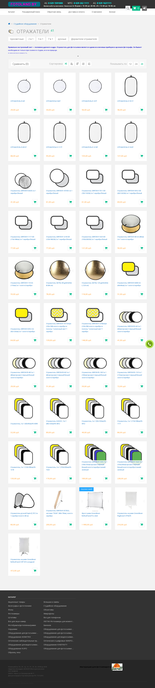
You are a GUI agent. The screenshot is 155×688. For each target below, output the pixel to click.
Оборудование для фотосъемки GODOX (24, 633)
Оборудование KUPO (17, 648)
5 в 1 (40, 38)
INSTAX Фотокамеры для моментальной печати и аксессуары (60, 621)
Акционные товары (16, 602)
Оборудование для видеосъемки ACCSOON (24, 644)
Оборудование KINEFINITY (55, 644)
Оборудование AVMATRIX (19, 637)
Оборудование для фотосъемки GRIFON (60, 633)
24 (136, 63)
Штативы (12, 617)
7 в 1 (50, 38)
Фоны (10, 609)
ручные (62, 38)
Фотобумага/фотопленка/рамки (22, 625)
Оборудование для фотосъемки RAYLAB (60, 648)
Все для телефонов (52, 617)
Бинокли (47, 625)
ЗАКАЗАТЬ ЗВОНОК (150, 344)
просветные (17, 38)
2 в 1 (30, 38)
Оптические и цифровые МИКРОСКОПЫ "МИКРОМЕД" (60, 640)
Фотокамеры (13, 613)
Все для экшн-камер (17, 621)
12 (130, 63)
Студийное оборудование (55, 606)
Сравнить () (21, 64)
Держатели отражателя (84, 38)
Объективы (49, 609)
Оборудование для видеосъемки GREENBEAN (60, 637)
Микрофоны (49, 613)
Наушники (12, 629)
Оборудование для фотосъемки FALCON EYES (60, 629)
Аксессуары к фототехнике (19, 606)
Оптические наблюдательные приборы (24, 640)
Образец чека (14, 652)
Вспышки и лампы (51, 602)
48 (142, 63)
